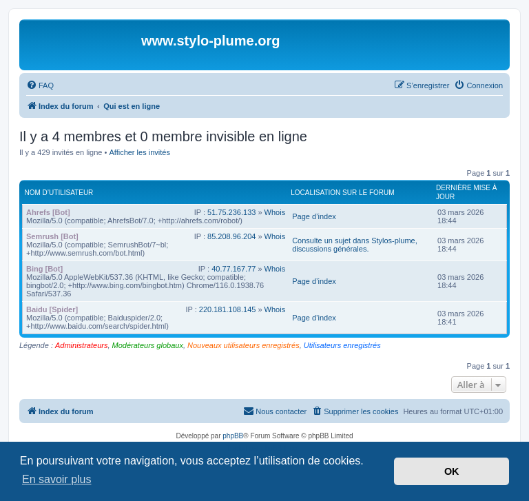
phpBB (232, 436)
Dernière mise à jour (466, 192)
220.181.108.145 (227, 309)
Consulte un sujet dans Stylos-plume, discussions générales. (354, 244)
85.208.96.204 (231, 236)
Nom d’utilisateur (59, 192)
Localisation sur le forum (342, 192)
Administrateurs (81, 345)
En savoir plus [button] (57, 479)
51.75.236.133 (231, 212)
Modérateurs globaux (147, 345)
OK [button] (451, 471)
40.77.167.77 (233, 269)
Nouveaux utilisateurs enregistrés (243, 345)
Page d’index (314, 216)
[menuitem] (40, 85)
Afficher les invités (139, 152)
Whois (275, 212)
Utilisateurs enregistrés (342, 345)
